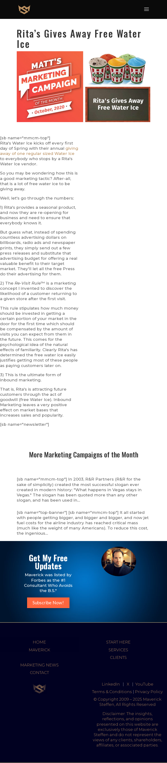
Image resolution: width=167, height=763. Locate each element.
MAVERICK (39, 650)
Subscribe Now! (48, 602)
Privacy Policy (149, 691)
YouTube (144, 684)
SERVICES (118, 650)
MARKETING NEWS (39, 665)
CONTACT (39, 672)
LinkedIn (111, 684)
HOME (39, 642)
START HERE (118, 642)
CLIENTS (118, 657)
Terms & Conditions (112, 691)
